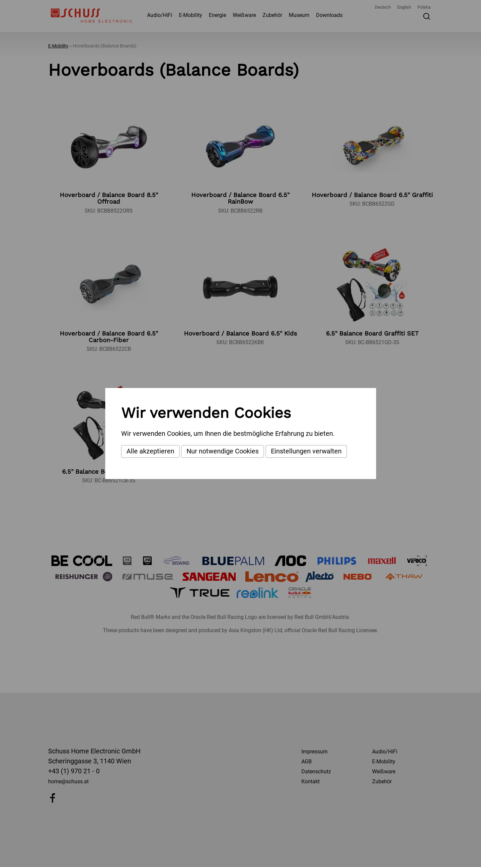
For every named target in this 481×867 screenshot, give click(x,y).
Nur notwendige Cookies (223, 451)
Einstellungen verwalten (306, 451)
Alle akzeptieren (150, 451)
